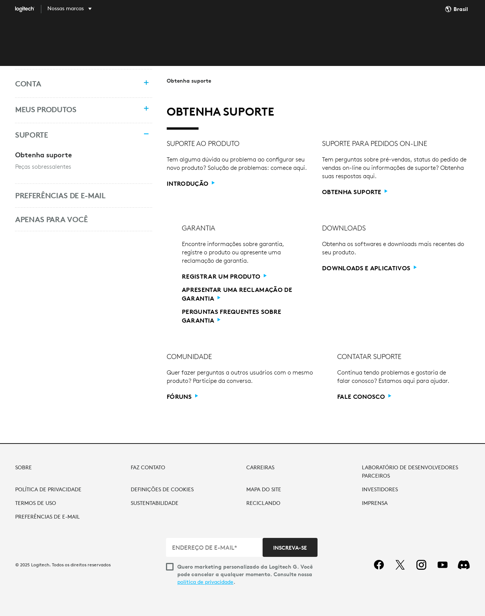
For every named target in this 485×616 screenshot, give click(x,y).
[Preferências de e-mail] (75, 195)
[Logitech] (30, 9)
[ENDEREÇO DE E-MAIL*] (215, 547)
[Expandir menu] (144, 83)
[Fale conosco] (364, 396)
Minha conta (447, 35)
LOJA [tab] (177, 35)
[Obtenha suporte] (355, 192)
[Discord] (464, 565)
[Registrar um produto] (224, 276)
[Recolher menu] (144, 135)
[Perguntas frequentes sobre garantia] (238, 316)
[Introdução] (191, 183)
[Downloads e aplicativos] (369, 268)
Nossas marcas (65, 8)
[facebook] (379, 565)
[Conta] (75, 84)
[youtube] (442, 565)
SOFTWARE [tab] (261, 35)
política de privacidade (205, 581)
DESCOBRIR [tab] (215, 35)
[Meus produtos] (75, 109)
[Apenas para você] (75, 219)
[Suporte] (75, 135)
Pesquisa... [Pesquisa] (400, 35)
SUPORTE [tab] (303, 35)
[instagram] (421, 565)
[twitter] (400, 565)
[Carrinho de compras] (466, 35)
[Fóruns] (182, 396)
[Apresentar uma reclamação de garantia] (238, 294)
